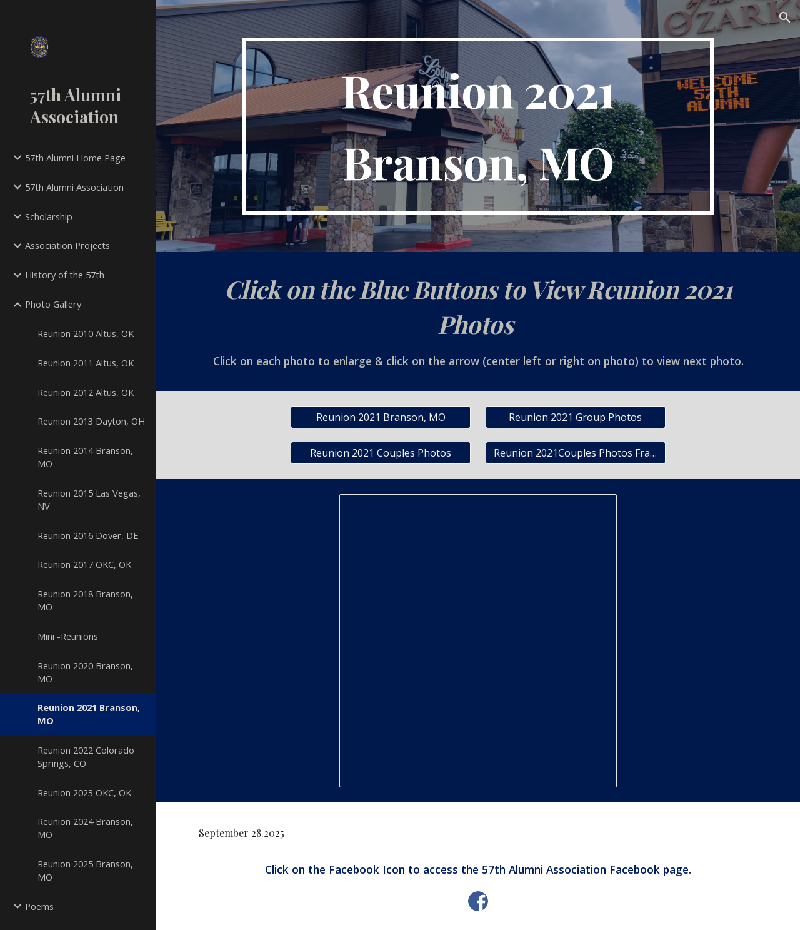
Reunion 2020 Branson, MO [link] (85, 672)
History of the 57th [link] (64, 274)
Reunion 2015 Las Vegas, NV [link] (89, 499)
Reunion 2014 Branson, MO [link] (85, 457)
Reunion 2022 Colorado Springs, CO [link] (86, 756)
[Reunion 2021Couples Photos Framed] (575, 453)
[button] (785, 18)
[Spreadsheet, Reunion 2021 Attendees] (478, 640)
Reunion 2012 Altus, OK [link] (86, 392)
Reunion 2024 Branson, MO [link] (85, 828)
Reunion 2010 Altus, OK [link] (86, 333)
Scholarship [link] (48, 216)
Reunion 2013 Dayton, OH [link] (91, 421)
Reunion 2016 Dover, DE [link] (88, 535)
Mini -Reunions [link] (68, 636)
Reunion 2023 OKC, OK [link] (84, 792)
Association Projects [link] (67, 245)
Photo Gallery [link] (53, 304)
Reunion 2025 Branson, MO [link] (85, 870)
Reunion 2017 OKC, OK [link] (84, 564)
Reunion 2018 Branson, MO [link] (85, 600)
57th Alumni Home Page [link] (75, 157)
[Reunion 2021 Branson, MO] (380, 417)
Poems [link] (39, 906)
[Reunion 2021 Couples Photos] (380, 453)
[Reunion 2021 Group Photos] (575, 417)
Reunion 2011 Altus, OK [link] (86, 362)
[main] (478, 126)
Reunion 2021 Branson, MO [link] (89, 714)
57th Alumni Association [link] (74, 187)
